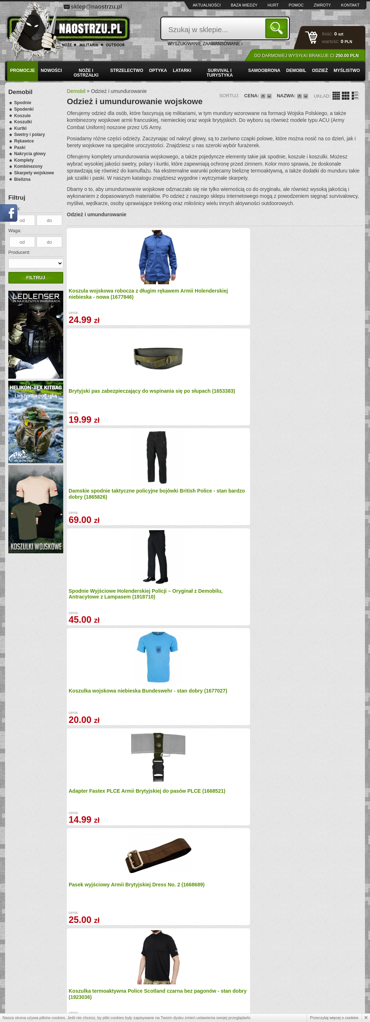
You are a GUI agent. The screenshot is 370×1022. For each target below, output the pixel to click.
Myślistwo (347, 70)
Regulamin (28, 988)
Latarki (182, 70)
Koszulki (23, 121)
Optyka (158, 70)
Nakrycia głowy (30, 153)
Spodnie (22, 102)
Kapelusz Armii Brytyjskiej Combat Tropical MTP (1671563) (174, 723)
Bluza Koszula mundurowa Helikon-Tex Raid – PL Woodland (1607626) (324, 613)
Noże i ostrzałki (86, 73)
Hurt (273, 5)
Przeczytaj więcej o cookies (334, 1017)
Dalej (294, 885)
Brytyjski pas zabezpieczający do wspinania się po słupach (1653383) (173, 299)
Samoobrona (264, 70)
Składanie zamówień (122, 988)
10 (274, 885)
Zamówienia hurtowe (38, 980)
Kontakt (350, 5)
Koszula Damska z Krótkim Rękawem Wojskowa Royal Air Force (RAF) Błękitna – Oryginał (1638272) (324, 824)
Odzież (320, 70)
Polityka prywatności (38, 995)
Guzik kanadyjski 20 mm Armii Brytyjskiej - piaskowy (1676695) (251, 821)
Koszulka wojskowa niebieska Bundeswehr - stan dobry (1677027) (97, 406)
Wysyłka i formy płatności (42, 972)
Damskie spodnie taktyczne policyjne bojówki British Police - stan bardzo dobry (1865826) (251, 299)
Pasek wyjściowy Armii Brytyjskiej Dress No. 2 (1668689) (245, 400)
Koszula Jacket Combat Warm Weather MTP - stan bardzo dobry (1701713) (249, 723)
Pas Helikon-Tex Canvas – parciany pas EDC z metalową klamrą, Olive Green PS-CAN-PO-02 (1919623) (100, 619)
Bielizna (22, 179)
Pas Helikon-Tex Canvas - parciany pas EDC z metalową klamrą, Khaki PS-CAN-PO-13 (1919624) (251, 616)
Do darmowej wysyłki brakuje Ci (306, 55)
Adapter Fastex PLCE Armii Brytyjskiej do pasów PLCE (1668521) (176, 406)
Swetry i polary (29, 134)
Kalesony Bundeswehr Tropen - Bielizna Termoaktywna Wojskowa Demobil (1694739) (248, 512)
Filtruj (35, 277)
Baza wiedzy (244, 5)
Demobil (296, 70)
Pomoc (296, 5)
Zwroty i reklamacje (120, 980)
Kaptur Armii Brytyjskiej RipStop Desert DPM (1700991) (97, 510)
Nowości (51, 70)
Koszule (22, 115)
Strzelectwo (126, 70)
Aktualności (207, 5)
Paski (19, 147)
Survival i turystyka (219, 73)
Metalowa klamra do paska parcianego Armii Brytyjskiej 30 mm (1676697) (103, 723)
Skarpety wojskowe (34, 172)
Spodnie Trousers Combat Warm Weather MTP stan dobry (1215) (323, 723)
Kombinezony (28, 166)
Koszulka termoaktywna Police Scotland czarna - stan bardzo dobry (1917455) (326, 510)
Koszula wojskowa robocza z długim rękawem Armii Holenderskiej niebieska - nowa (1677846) (101, 299)
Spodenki (24, 109)
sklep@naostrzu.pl (96, 7)
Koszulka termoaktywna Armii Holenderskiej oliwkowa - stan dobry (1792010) (172, 616)
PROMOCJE (22, 70)
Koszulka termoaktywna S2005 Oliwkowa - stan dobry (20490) (97, 821)
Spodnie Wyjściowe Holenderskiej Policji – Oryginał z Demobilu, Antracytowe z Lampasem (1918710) (323, 302)
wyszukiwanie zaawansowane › (205, 43)
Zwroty (322, 5)
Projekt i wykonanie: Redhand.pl (331, 1010)
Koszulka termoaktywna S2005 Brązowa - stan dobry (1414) (176, 510)
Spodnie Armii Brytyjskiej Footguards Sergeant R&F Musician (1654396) (174, 821)
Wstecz (137, 885)
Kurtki (20, 128)
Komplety (24, 160)
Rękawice (24, 141)
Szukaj (277, 28)
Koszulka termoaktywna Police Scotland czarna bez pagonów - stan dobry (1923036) (324, 409)
